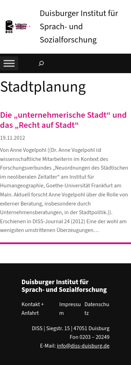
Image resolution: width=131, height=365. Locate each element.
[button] (125, 6)
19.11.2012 (12, 138)
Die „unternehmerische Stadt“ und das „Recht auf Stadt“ (63, 120)
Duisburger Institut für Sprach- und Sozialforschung (78, 26)
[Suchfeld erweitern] (41, 63)
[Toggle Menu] (9, 63)
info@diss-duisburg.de (83, 346)
